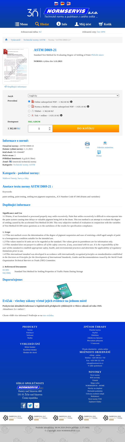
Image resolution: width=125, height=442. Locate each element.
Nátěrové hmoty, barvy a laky (16, 178)
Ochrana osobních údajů (95, 394)
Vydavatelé (16, 40)
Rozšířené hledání (30, 350)
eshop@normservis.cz (95, 363)
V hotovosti (95, 343)
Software (30, 335)
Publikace (30, 333)
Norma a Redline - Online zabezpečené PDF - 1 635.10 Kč (60, 106)
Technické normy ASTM (34, 40)
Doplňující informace (15, 86)
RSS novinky (95, 378)
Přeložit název (97, 55)
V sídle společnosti (95, 366)
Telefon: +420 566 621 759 (95, 358)
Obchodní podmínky (95, 391)
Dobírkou (95, 335)
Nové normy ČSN (95, 399)
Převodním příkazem (95, 341)
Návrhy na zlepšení (95, 388)
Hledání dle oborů (30, 352)
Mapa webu (95, 383)
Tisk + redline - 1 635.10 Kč (46, 115)
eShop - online (95, 355)
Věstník (95, 380)
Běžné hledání (30, 347)
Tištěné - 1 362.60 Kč (42, 111)
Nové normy (95, 375)
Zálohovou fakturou (95, 338)
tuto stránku (48, 315)
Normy (30, 330)
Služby (30, 338)
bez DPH (101, 32)
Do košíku (85, 128)
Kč (40, 32)
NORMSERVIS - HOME (95, 385)
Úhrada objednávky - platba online (95, 349)
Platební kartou (95, 330)
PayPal (95, 333)
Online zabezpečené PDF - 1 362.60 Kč (51, 102)
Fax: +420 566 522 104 (95, 360)
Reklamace (95, 396)
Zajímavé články (95, 402)
